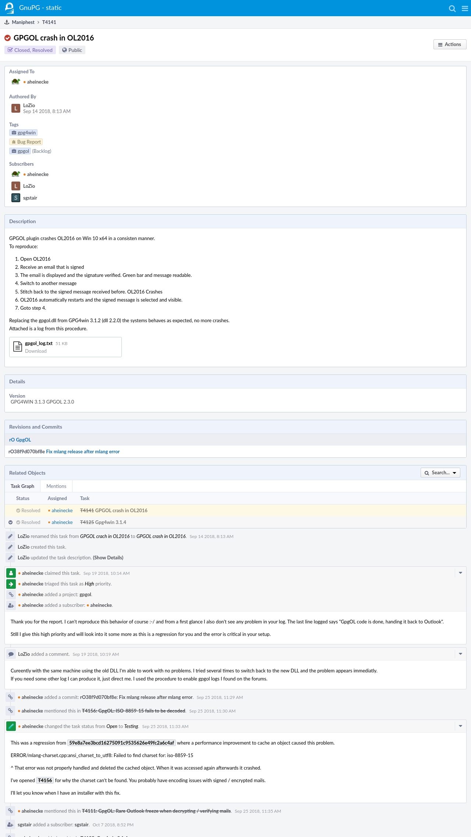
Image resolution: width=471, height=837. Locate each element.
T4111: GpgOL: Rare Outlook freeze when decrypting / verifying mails (156, 811)
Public (75, 50)
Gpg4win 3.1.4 (110, 522)
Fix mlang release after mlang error (83, 451)
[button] (465, 8)
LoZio (29, 105)
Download (36, 351)
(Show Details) (108, 557)
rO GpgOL (20, 440)
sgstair (30, 198)
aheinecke (36, 82)
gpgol (85, 594)
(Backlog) (41, 151)
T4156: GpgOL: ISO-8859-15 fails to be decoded (133, 711)
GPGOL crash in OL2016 (121, 510)
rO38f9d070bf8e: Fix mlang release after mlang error (136, 697)
